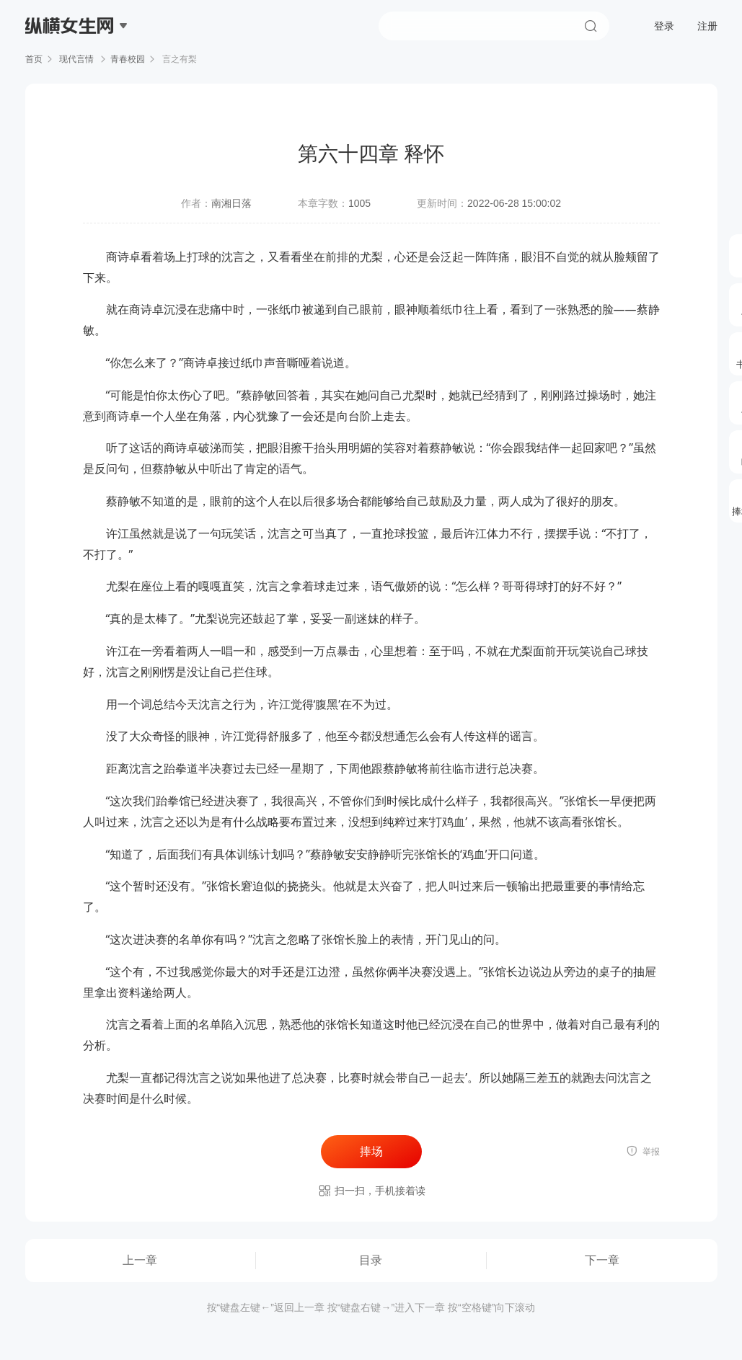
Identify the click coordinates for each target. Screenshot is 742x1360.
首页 (34, 59)
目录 (370, 1260)
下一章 (602, 1260)
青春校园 (127, 59)
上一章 (140, 1260)
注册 (707, 26)
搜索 (590, 26)
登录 (664, 26)
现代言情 (77, 59)
